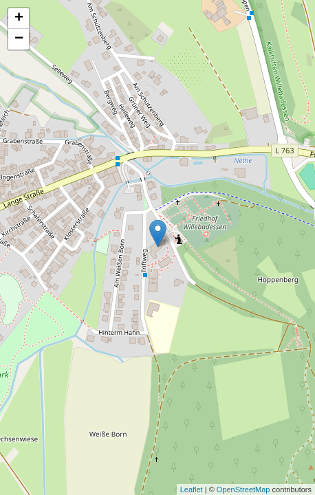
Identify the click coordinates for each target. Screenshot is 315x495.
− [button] (18, 39)
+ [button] (18, 18)
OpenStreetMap (243, 489)
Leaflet (191, 489)
